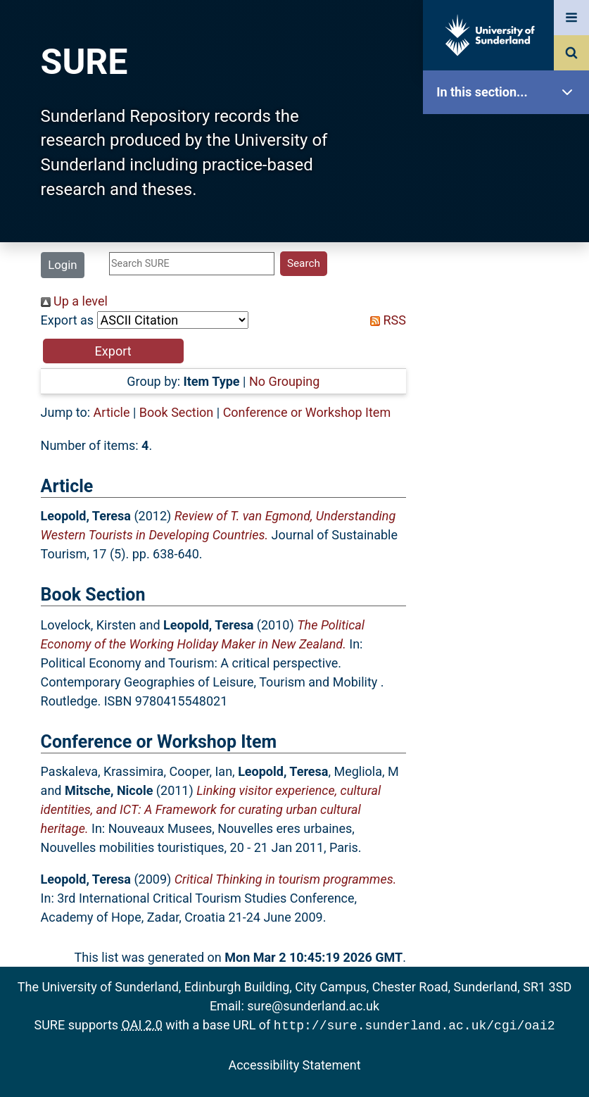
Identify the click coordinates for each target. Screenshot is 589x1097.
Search (509, 315)
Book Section (176, 412)
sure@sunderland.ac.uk (313, 1005)
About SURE (509, 225)
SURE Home (509, 137)
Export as (67, 320)
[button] (113, 351)
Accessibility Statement (294, 1063)
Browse (509, 271)
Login (62, 265)
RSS (385, 320)
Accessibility (509, 538)
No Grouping (284, 381)
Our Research (509, 181)
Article (112, 412)
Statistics (509, 404)
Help (509, 494)
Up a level (74, 301)
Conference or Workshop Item (307, 412)
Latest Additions (509, 359)
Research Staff (509, 449)
